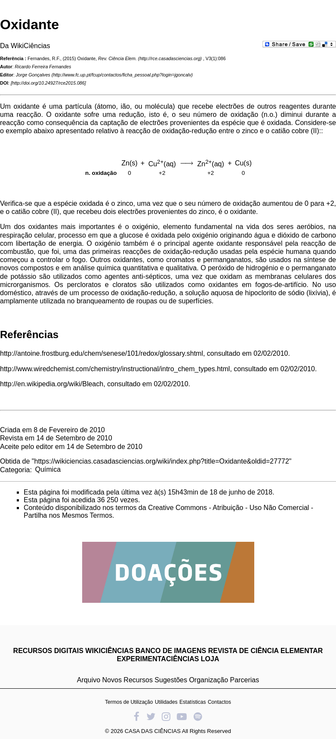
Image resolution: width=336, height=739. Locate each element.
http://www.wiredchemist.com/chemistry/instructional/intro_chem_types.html (115, 369)
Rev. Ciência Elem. (117, 58)
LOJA (210, 659)
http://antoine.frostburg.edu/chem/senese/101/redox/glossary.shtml (101, 353)
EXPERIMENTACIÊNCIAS (158, 659)
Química (48, 469)
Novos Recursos (127, 680)
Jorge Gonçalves (33, 74)
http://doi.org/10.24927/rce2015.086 (48, 83)
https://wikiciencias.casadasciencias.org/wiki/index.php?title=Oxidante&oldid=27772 (161, 461)
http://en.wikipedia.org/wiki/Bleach (51, 384)
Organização (208, 680)
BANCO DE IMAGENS (171, 650)
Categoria (15, 469)
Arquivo (88, 680)
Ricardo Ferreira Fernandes (43, 66)
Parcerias (244, 680)
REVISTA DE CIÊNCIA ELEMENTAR (265, 650)
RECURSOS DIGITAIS (48, 650)
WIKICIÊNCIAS (109, 650)
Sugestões (170, 680)
